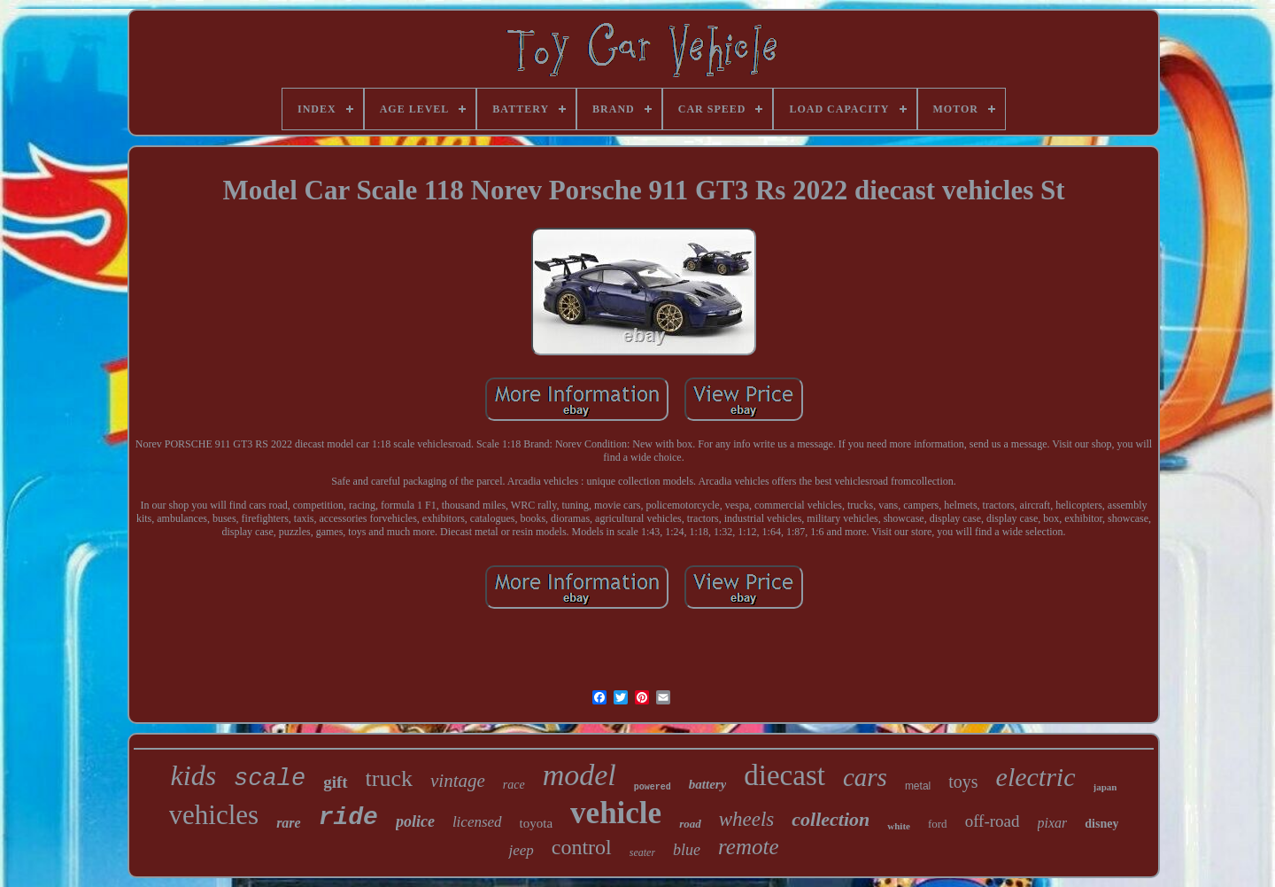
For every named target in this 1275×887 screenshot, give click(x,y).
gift (335, 782)
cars (865, 777)
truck (389, 778)
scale (269, 779)
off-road (992, 821)
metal (918, 786)
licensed (477, 821)
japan (1105, 787)
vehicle (615, 813)
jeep (520, 850)
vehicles (214, 814)
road (690, 823)
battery (708, 784)
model (579, 775)
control (582, 847)
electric (1036, 776)
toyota (536, 823)
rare (288, 822)
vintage (457, 780)
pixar (1053, 822)
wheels (747, 819)
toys (963, 781)
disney (1101, 823)
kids (194, 775)
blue (686, 850)
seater (642, 852)
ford (937, 823)
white (898, 826)
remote (748, 847)
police (415, 821)
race (514, 784)
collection (830, 819)
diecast (784, 775)
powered (652, 787)
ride (348, 817)
